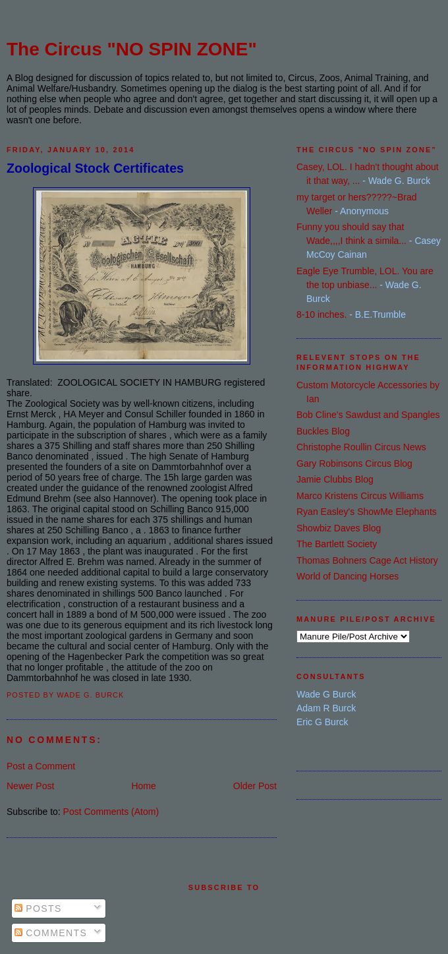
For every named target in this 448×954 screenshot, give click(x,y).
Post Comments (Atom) (111, 811)
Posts (38, 908)
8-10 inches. (321, 314)
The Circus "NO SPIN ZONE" (132, 49)
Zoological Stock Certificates (95, 168)
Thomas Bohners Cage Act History (367, 560)
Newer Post (30, 786)
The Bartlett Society (336, 544)
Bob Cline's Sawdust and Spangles (367, 414)
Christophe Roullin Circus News (361, 447)
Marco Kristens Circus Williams (360, 496)
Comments (50, 933)
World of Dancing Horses (347, 576)
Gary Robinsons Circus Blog (354, 463)
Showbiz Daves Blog (338, 528)
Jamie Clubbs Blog (335, 479)
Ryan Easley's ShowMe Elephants (366, 511)
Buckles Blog (323, 431)
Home (143, 786)
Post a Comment (41, 766)
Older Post (255, 786)
